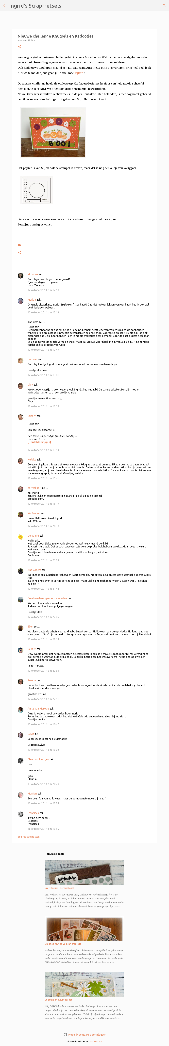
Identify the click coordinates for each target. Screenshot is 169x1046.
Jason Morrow (96, 1041)
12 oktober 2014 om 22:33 (43, 670)
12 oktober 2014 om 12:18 (43, 312)
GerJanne (33, 535)
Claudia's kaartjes (38, 759)
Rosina (32, 680)
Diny (30, 384)
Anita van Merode (38, 708)
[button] (20, 47)
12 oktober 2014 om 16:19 (43, 503)
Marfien (32, 793)
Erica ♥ (32, 415)
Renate (32, 648)
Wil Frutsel (34, 513)
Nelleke (32, 459)
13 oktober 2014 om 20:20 (43, 783)
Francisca (33, 812)
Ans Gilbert (34, 569)
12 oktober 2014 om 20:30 (43, 526)
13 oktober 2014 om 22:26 (43, 803)
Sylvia (31, 733)
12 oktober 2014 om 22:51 (43, 698)
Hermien (32, 359)
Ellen (30, 626)
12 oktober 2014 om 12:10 (43, 290)
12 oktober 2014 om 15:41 (43, 478)
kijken (78, 73)
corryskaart (34, 487)
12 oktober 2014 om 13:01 (43, 375)
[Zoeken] (66, 6)
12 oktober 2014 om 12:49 (43, 349)
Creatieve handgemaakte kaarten (47, 598)
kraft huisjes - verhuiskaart (59, 888)
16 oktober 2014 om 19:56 (43, 828)
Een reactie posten (29, 836)
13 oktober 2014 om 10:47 (43, 724)
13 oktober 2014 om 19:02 (43, 749)
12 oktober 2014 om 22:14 (43, 639)
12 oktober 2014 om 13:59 (43, 449)
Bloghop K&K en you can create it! (63, 944)
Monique (33, 274)
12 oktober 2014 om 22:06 (43, 616)
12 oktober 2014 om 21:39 (43, 560)
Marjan (32, 299)
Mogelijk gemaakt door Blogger (84, 1034)
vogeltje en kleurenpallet (58, 999)
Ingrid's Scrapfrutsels (35, 6)
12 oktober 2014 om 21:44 (43, 588)
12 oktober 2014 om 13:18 (43, 406)
